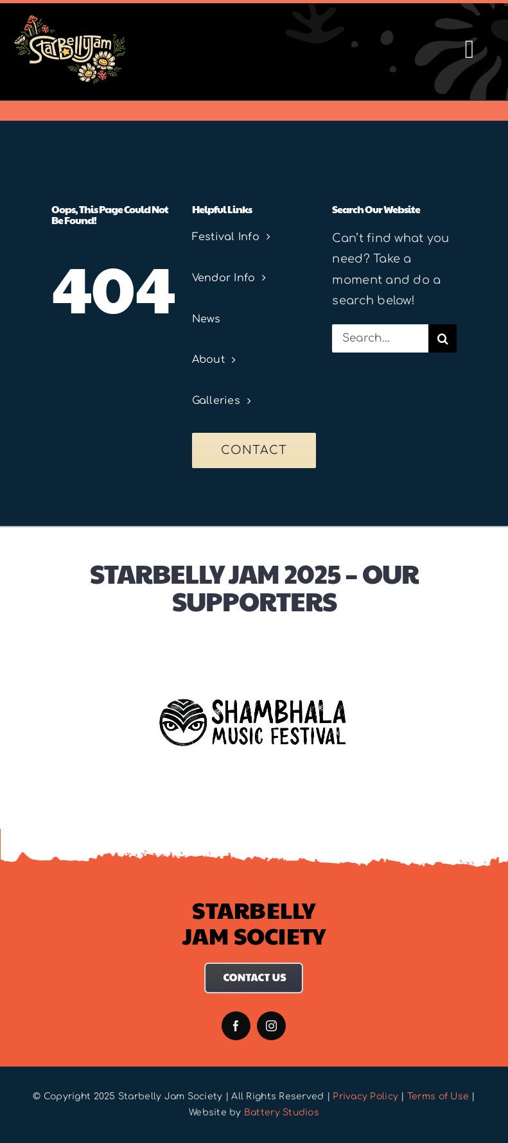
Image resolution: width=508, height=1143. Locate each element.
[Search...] (380, 338)
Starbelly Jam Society (254, 922)
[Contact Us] (254, 968)
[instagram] (271, 1025)
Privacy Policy (365, 1096)
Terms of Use (438, 1096)
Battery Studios (281, 1112)
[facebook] (236, 1025)
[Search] (442, 338)
